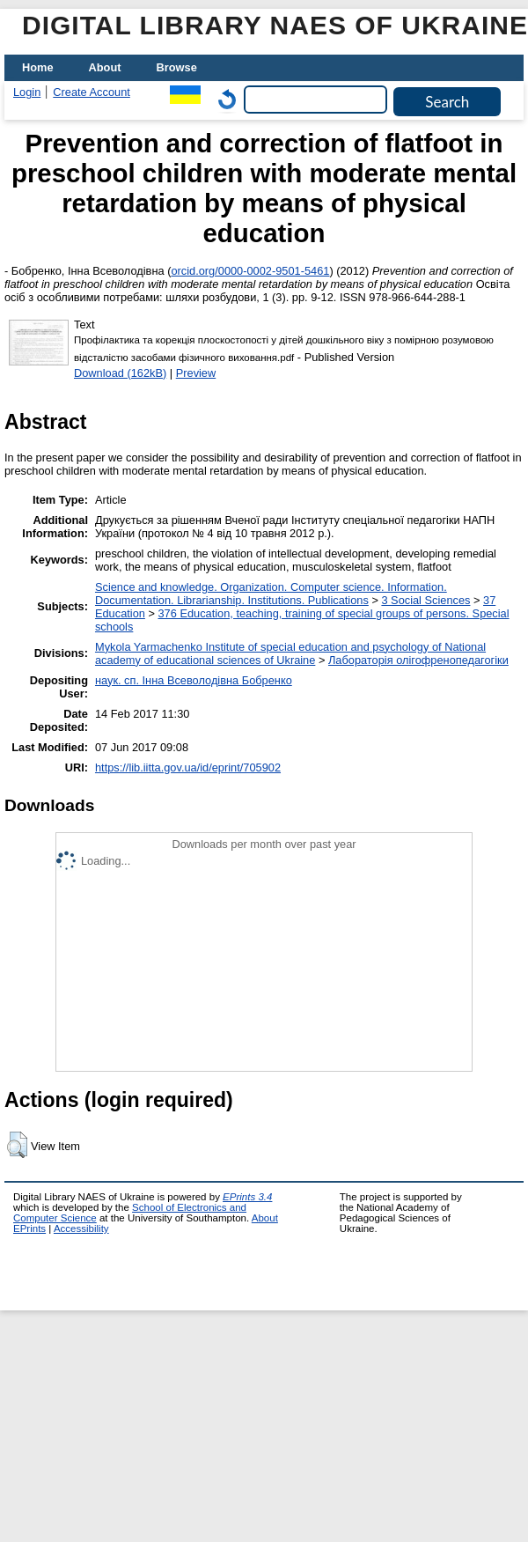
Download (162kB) (120, 373)
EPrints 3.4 (247, 1197)
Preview (196, 373)
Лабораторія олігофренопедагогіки (418, 660)
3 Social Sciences (425, 600)
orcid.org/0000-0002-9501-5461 (250, 270)
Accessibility (81, 1228)
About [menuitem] (105, 67)
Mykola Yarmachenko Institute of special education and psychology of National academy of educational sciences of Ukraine (290, 653)
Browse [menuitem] (177, 67)
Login (26, 92)
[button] (17, 1145)
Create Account (91, 92)
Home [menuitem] (38, 67)
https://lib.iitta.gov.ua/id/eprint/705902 (188, 767)
